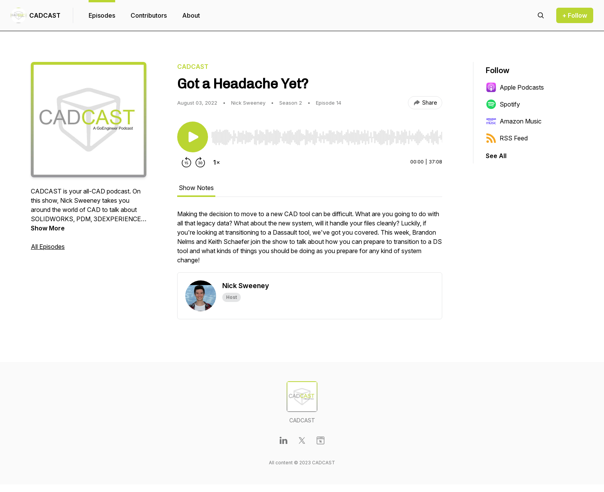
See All (496, 156)
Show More (48, 228)
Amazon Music (514, 121)
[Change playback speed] (216, 162)
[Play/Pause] (192, 137)
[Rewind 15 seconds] (186, 162)
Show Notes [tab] (196, 188)
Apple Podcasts (515, 87)
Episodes (102, 15)
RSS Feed (507, 138)
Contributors (149, 15)
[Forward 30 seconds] (200, 162)
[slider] (326, 137)
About (191, 15)
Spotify (503, 104)
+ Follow (574, 15)
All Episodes (48, 246)
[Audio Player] (326, 135)
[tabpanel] (309, 240)
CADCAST (44, 15)
